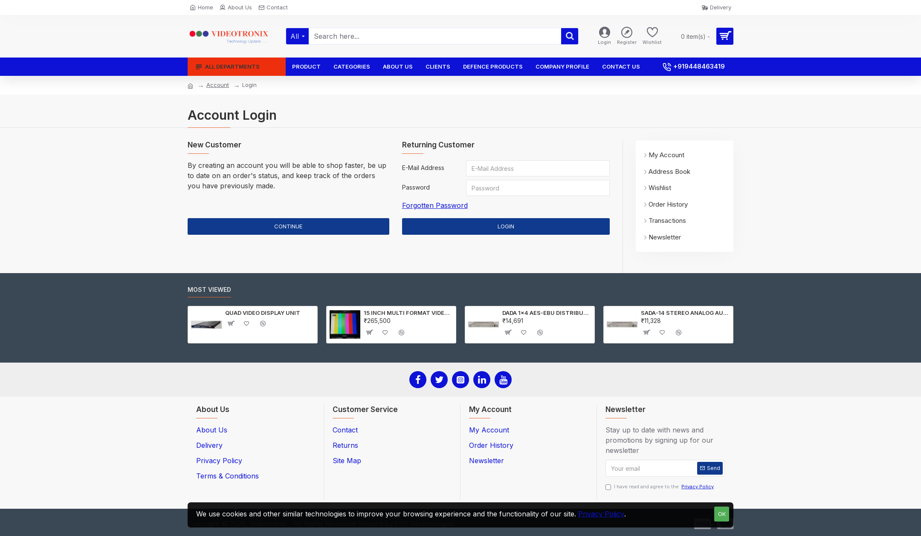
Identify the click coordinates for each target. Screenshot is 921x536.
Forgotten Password (435, 205)
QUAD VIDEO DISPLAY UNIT (262, 312)
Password (416, 187)
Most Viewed (209, 289)
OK (722, 513)
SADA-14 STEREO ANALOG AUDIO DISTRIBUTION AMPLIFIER (685, 312)
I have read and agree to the (660, 486)
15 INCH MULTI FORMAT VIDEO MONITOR (408, 312)
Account (217, 84)
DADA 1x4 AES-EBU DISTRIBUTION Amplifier (546, 312)
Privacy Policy (601, 514)
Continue (288, 226)
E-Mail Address (423, 167)
